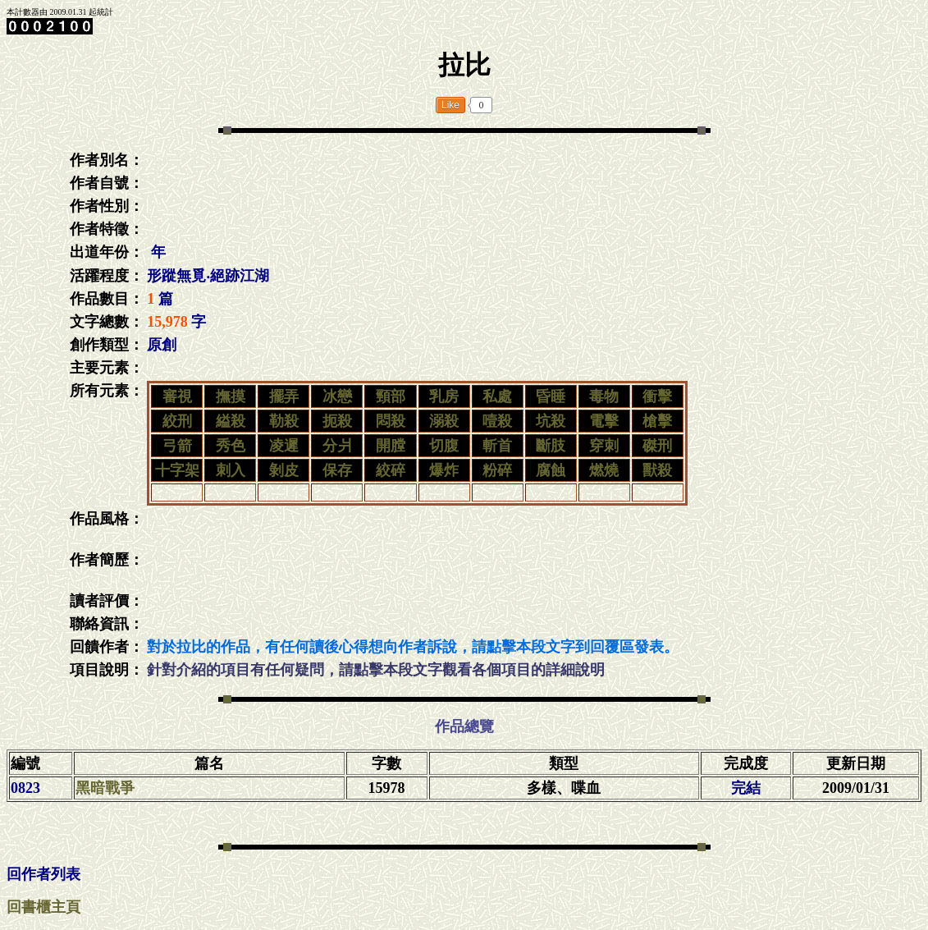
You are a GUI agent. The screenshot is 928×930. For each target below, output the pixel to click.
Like (450, 105)
